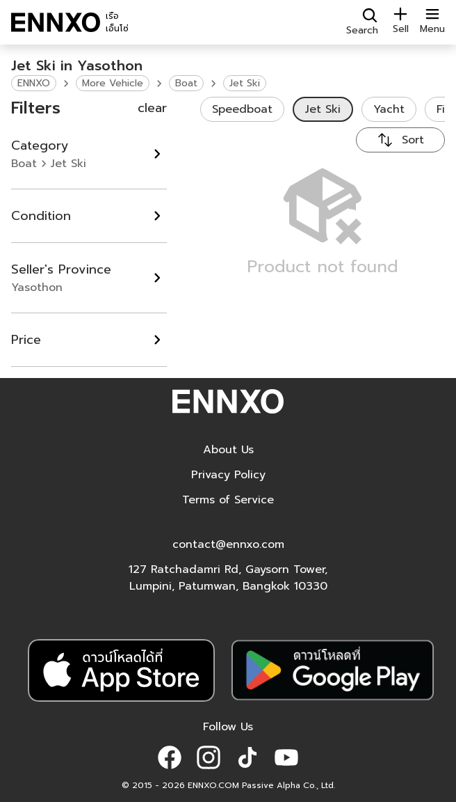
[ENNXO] (55, 22)
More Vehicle (112, 83)
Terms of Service (228, 500)
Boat (186, 83)
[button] (170, 757)
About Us (228, 449)
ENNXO (33, 83)
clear (152, 108)
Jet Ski (244, 83)
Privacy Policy (228, 474)
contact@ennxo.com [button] (228, 544)
